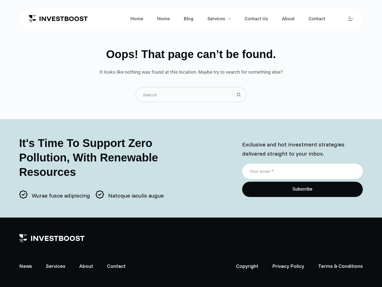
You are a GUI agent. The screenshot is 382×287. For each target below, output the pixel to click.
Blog (189, 18)
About (288, 18)
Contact (317, 18)
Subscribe (302, 189)
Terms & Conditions (340, 266)
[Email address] (302, 171)
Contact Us (256, 18)
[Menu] (350, 18)
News (25, 266)
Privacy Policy (288, 266)
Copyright (247, 266)
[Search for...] (183, 94)
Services (220, 19)
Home (136, 18)
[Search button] (239, 94)
